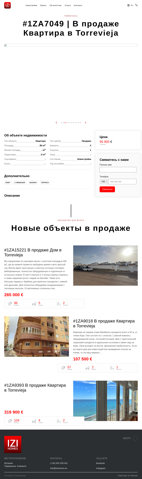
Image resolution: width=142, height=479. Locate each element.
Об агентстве (55, 5)
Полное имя (105, 165)
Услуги (68, 5)
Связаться (107, 189)
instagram (100, 468)
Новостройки (31, 5)
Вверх (130, 438)
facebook (100, 463)
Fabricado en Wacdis (128, 475)
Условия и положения (15, 475)
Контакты (78, 5)
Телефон (104, 176)
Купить (43, 5)
